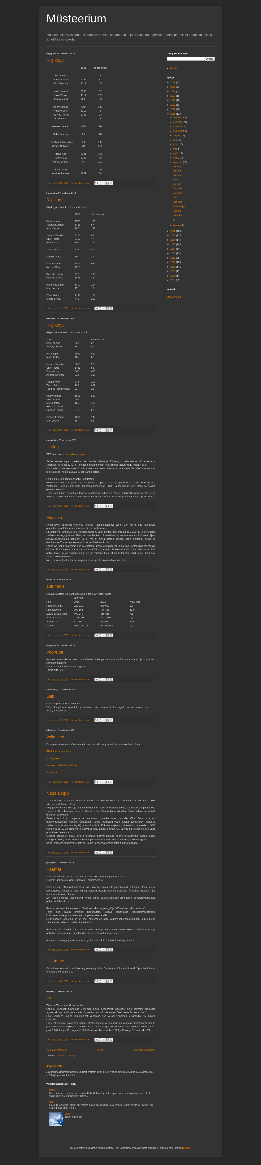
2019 (173, 113)
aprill (176, 153)
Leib (50, 696)
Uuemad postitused (57, 1050)
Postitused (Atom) (66, 1055)
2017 (173, 235)
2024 (173, 91)
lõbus (52, 1090)
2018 (173, 231)
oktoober (178, 126)
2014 (173, 249)
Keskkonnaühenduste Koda (61, 765)
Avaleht (100, 1050)
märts (176, 157)
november (178, 122)
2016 (173, 240)
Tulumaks (55, 586)
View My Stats (174, 297)
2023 (173, 96)
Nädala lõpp (57, 793)
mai (175, 149)
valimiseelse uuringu (73, 454)
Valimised (55, 737)
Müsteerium (76, 18)
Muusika (54, 517)
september (179, 131)
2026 (173, 82)
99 (48, 998)
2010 (173, 266)
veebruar (178, 162)
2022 (173, 100)
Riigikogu (55, 60)
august (177, 135)
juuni (176, 144)
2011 (173, 262)
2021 (173, 105)
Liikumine (55, 961)
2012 (173, 257)
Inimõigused (53, 758)
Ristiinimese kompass (58, 751)
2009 (173, 271)
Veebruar (54, 652)
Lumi (67, 1113)
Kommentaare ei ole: (81, 183)
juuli (175, 140)
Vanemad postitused (144, 1050)
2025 (173, 87)
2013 (173, 253)
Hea (51, 1101)
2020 (173, 109)
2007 (173, 280)
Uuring (52, 446)
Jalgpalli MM (54, 1066)
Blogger (186, 1148)
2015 (173, 244)
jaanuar (177, 225)
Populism (51, 772)
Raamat (53, 869)
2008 (173, 275)
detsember (179, 117)
